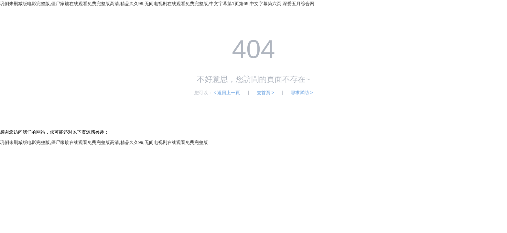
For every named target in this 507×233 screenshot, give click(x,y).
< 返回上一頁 (226, 92)
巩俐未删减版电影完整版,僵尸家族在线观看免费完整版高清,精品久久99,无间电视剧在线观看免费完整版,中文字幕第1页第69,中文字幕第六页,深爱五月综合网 (157, 3)
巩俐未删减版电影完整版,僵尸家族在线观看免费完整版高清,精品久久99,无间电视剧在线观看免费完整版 (104, 142)
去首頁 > (265, 92)
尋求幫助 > (302, 92)
